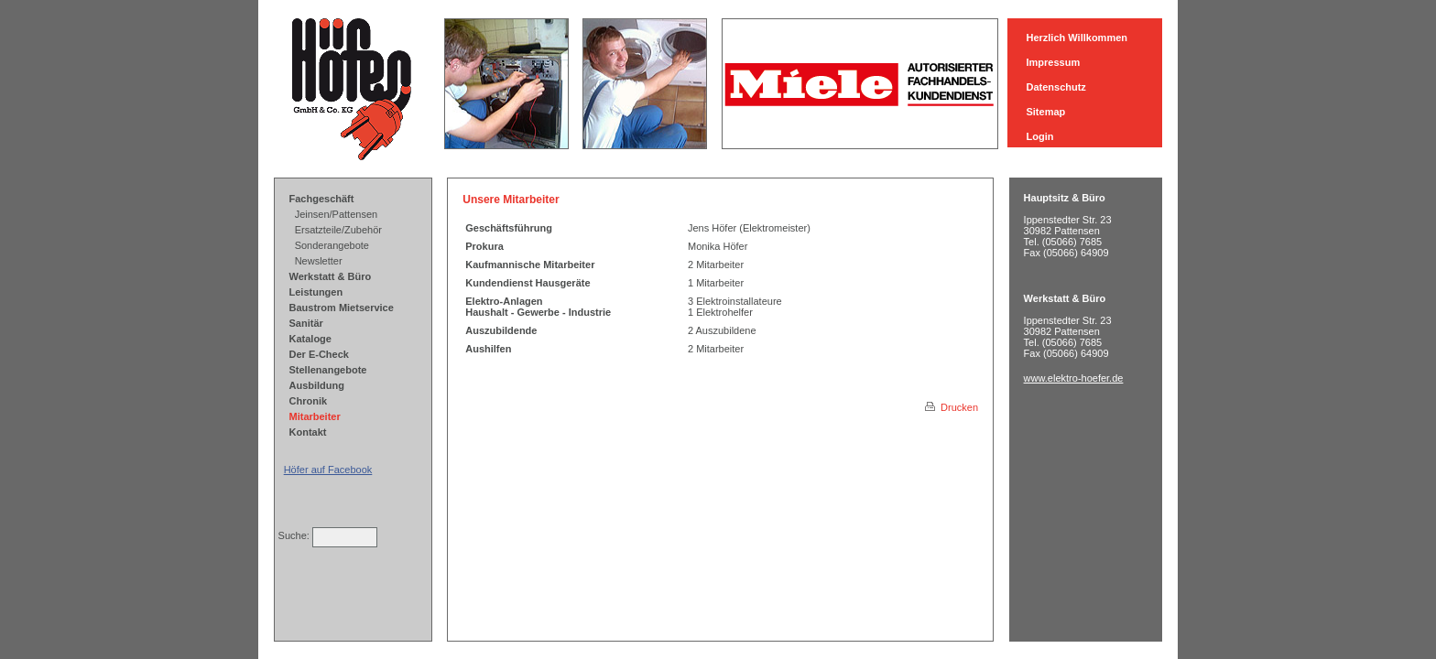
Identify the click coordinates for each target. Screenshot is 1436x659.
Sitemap (1045, 111)
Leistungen (316, 291)
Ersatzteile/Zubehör (338, 229)
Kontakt (308, 432)
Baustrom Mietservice (341, 307)
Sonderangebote (332, 245)
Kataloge (310, 338)
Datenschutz (1055, 86)
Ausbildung (317, 385)
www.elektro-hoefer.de (1074, 378)
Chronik (308, 400)
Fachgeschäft (321, 198)
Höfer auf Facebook (328, 469)
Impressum (1053, 62)
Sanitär (306, 323)
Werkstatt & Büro (330, 276)
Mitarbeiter (315, 416)
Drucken (951, 407)
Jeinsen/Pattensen (336, 214)
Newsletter (319, 260)
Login (1039, 136)
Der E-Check (319, 354)
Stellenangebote (328, 369)
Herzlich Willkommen (1076, 37)
